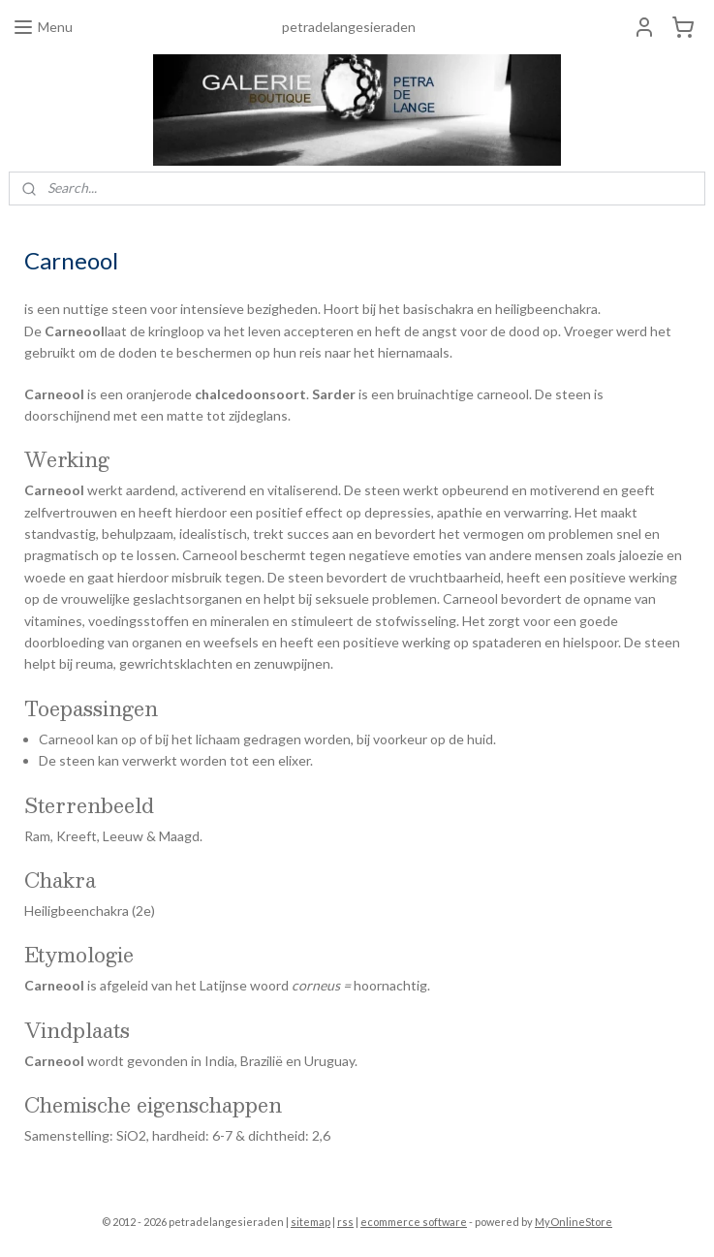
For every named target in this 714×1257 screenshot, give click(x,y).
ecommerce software (413, 1221)
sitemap (310, 1221)
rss (345, 1221)
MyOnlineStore (573, 1221)
